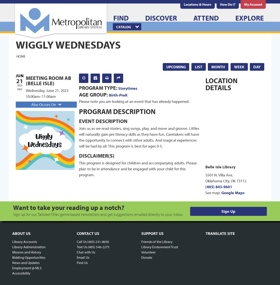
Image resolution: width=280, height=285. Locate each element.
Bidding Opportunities (28, 257)
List (198, 66)
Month (218, 66)
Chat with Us (86, 252)
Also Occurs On (46, 104)
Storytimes (127, 88)
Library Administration (29, 247)
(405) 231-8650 (98, 241)
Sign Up (228, 211)
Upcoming (176, 66)
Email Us (83, 257)
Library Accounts (24, 241)
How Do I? (227, 4)
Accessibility (21, 273)
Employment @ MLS (27, 268)
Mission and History (26, 252)
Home (21, 56)
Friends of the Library (157, 241)
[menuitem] (197, 4)
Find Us (82, 262)
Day (257, 66)
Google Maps (233, 192)
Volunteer (148, 252)
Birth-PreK (118, 95)
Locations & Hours (197, 4)
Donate (146, 257)
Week (239, 66)
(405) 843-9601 (218, 186)
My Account (253, 4)
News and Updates (26, 262)
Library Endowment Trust (159, 247)
